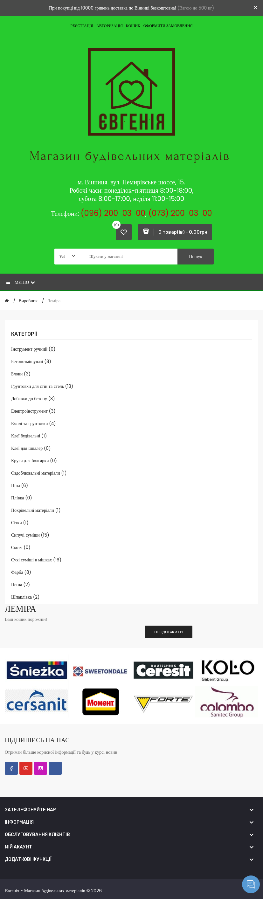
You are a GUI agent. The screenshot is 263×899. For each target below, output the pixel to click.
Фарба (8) (21, 572)
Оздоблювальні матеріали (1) (39, 473)
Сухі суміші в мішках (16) (36, 560)
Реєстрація (82, 25)
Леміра (54, 301)
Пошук (195, 256)
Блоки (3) (21, 374)
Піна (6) (19, 485)
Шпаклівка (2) (25, 597)
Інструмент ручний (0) (33, 349)
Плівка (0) (21, 498)
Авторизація (109, 25)
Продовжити (168, 632)
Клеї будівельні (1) (29, 436)
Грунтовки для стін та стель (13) (42, 386)
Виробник (28, 301)
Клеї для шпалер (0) (31, 448)
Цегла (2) (20, 584)
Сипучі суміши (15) (30, 535)
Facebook (11, 768)
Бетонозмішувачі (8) (31, 361)
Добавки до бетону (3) (33, 398)
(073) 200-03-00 (180, 213)
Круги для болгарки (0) (34, 460)
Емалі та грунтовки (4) (33, 423)
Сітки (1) (20, 522)
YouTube (25, 768)
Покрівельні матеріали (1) (36, 510)
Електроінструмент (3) (33, 411)
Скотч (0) (21, 547)
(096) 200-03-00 (113, 213)
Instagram (40, 768)
